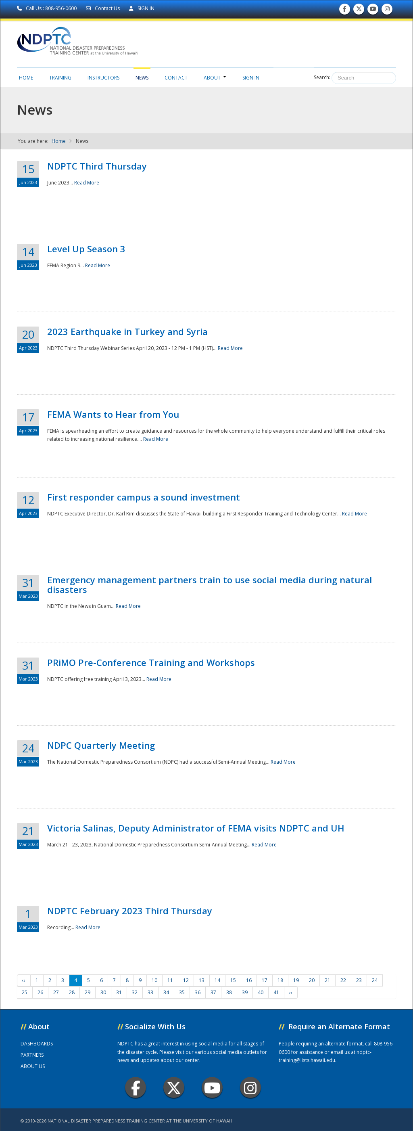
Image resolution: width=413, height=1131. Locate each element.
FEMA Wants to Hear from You (113, 414)
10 (154, 980)
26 (40, 992)
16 (249, 980)
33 (150, 992)
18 (280, 980)
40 (260, 992)
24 (375, 980)
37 (213, 992)
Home (26, 77)
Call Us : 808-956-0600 (47, 8)
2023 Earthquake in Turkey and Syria (127, 331)
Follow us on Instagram (387, 11)
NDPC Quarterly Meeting (101, 745)
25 (24, 992)
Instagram (250, 1087)
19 (296, 980)
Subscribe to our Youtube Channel (373, 11)
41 (276, 992)
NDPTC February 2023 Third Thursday (129, 911)
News (142, 77)
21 (327, 980)
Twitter (174, 1087)
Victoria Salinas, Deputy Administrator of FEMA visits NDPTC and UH (195, 828)
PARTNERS (32, 1054)
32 (135, 992)
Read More (86, 182)
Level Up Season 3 (86, 249)
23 (359, 980)
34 (166, 992)
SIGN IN (141, 8)
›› (290, 992)
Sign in (250, 77)
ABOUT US (33, 1066)
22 (343, 980)
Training (60, 77)
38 (229, 992)
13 (201, 980)
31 (119, 992)
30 (103, 992)
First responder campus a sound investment (143, 497)
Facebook (135, 1087)
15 (233, 980)
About (215, 77)
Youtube (212, 1087)
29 (87, 992)
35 (182, 992)
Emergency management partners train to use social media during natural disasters (209, 584)
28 (72, 992)
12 (186, 980)
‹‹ (23, 980)
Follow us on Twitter (359, 11)
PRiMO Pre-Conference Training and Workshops (151, 662)
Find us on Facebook (344, 11)
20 (312, 980)
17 (264, 980)
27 (56, 992)
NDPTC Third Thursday (97, 166)
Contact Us (103, 8)
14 (217, 980)
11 (170, 980)
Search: (322, 77)
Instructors (103, 77)
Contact (176, 77)
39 (245, 992)
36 (197, 992)
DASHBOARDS (37, 1043)
